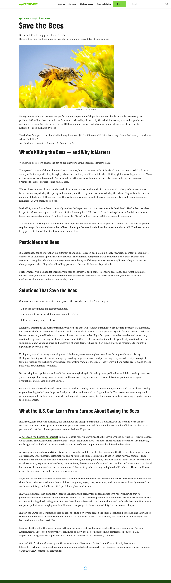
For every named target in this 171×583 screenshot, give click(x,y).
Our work (72, 4)
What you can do (86, 4)
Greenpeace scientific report (36, 452)
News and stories (104, 4)
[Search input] (144, 4)
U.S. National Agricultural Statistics (118, 212)
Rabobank (77, 425)
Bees (47, 18)
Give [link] (119, 4)
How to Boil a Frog (61, 143)
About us (61, 4)
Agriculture (24, 18)
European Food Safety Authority (38, 436)
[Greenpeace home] (28, 4)
